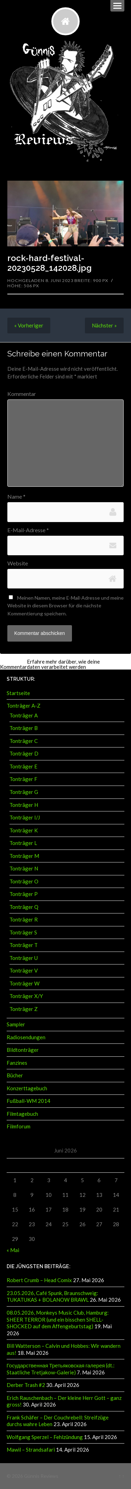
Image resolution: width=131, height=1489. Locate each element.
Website (17, 563)
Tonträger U (23, 958)
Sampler (16, 1024)
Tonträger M (24, 856)
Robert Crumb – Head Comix (39, 1280)
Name (16, 496)
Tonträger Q (23, 907)
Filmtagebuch (22, 1114)
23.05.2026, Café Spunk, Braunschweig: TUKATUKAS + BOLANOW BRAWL (52, 1296)
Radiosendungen (26, 1037)
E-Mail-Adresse (28, 530)
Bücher (15, 1075)
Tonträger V (23, 970)
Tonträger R (23, 919)
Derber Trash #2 (26, 1385)
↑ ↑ (121, 1476)
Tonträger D (23, 753)
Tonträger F (23, 779)
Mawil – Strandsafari (31, 1449)
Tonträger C (23, 741)
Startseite (18, 693)
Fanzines (17, 1063)
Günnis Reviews (41, 1476)
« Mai (13, 1250)
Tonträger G (23, 792)
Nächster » (104, 325)
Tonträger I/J (24, 817)
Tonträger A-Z (24, 705)
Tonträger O (23, 881)
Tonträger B (23, 728)
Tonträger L (23, 843)
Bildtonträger (23, 1050)
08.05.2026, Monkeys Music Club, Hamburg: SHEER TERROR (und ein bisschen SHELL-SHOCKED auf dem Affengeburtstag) (58, 1319)
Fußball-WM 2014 (28, 1101)
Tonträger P (23, 894)
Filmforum (18, 1126)
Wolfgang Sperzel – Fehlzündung (45, 1437)
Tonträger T (23, 945)
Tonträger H (23, 805)
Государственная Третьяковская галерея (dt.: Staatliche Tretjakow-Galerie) (61, 1368)
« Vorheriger (28, 325)
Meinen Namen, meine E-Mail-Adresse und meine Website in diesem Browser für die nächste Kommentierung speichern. (65, 605)
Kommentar (21, 394)
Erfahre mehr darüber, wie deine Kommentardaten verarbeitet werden (50, 664)
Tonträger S (23, 932)
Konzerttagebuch (27, 1088)
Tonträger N (23, 868)
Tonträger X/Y (26, 996)
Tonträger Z (23, 1009)
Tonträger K (23, 830)
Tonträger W (24, 983)
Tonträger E (23, 766)
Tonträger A (23, 715)
